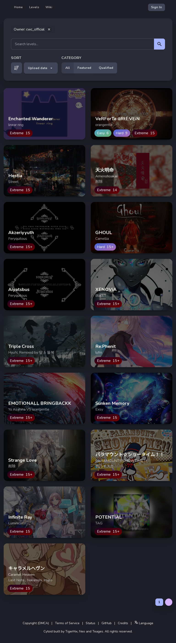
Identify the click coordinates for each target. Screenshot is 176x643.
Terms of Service (67, 623)
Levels (34, 7)
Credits (123, 623)
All (67, 68)
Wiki (48, 7)
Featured (84, 68)
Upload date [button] (41, 68)
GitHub (107, 623)
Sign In (156, 7)
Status (90, 623)
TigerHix (71, 631)
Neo (82, 631)
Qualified (106, 68)
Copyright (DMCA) (36, 623)
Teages (97, 631)
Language (143, 623)
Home (18, 7)
